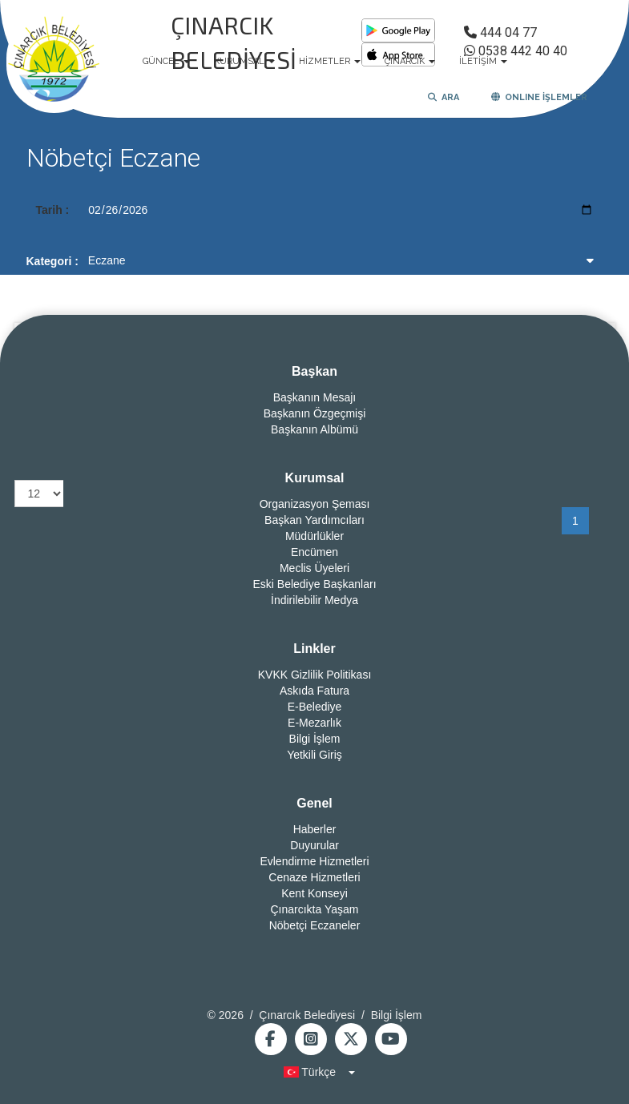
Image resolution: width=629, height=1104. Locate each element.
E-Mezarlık (314, 722)
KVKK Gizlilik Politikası (315, 674)
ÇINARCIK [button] (410, 61)
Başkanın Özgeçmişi (315, 413)
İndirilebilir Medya (314, 600)
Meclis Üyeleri (314, 568)
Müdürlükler (314, 536)
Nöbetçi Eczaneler (315, 925)
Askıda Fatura (314, 690)
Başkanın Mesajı (315, 397)
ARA (443, 97)
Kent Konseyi (314, 893)
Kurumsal (315, 478)
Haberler (315, 829)
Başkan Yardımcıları (314, 520)
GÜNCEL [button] (166, 61)
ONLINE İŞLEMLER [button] (539, 97)
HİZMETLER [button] (330, 61)
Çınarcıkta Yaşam (315, 909)
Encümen (314, 552)
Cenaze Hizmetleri (314, 877)
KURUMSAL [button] (244, 61)
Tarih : (53, 209)
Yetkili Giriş (314, 754)
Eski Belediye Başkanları (314, 584)
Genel (314, 803)
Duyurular (314, 845)
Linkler (314, 648)
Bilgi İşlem (315, 738)
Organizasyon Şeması (315, 504)
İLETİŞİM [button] (483, 61)
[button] (314, 1072)
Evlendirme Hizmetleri (314, 861)
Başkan (314, 371)
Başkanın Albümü (314, 429)
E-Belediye (315, 706)
